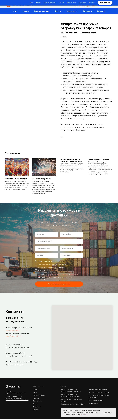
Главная (35, 390)
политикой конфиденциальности (58, 275)
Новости (58, 11)
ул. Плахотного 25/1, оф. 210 (85, 6)
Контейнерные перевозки (96, 401)
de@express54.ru (13, 331)
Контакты (101, 11)
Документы (87, 11)
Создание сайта (9, 394)
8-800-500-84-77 (89, 2)
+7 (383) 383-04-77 (88, 4)
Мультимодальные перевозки (97, 390)
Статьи (35, 405)
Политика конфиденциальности (14, 397)
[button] (105, 4)
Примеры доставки (41, 11)
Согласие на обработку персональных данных (17, 400)
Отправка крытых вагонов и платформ (73, 405)
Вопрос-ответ (72, 11)
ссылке (83, 415)
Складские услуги (93, 404)
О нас (15, 11)
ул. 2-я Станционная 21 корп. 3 (19, 357)
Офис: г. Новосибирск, (15, 345)
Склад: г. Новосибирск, (15, 354)
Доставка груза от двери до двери (98, 393)
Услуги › (26, 11)
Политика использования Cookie (14, 399)
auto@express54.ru (14, 337)
